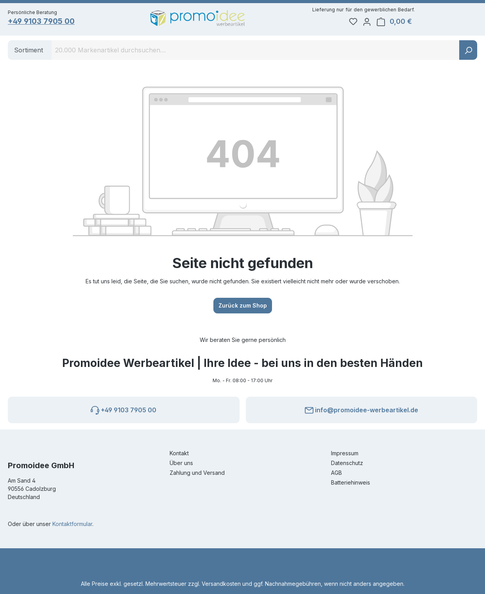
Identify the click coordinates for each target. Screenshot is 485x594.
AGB (336, 472)
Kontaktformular (72, 524)
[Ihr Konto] (427, 22)
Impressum (344, 453)
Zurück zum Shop (242, 307)
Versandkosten (221, 583)
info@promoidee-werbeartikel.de (361, 409)
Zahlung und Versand (197, 472)
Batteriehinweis (350, 482)
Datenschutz (347, 463)
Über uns (181, 463)
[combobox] (256, 52)
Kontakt (179, 453)
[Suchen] (468, 52)
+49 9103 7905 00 (44, 22)
